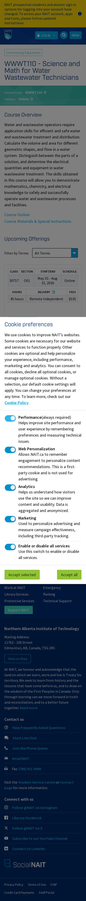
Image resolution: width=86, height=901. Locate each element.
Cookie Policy (16, 402)
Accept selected (22, 574)
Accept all (69, 574)
